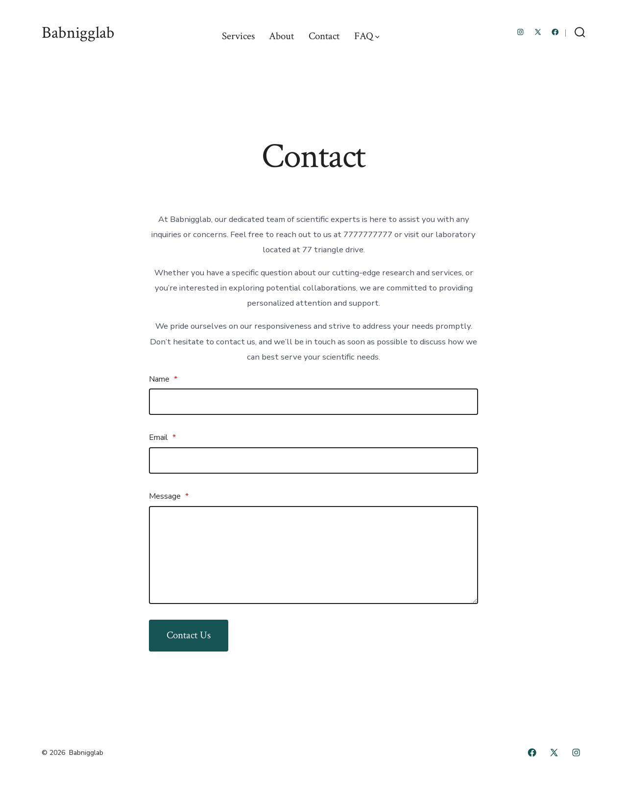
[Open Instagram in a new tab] (520, 32)
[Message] (313, 555)
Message (169, 496)
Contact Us (189, 635)
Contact (324, 36)
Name (163, 379)
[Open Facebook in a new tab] (555, 32)
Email (162, 437)
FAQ (367, 36)
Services (238, 36)
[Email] (313, 460)
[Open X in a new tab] (538, 32)
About (281, 36)
